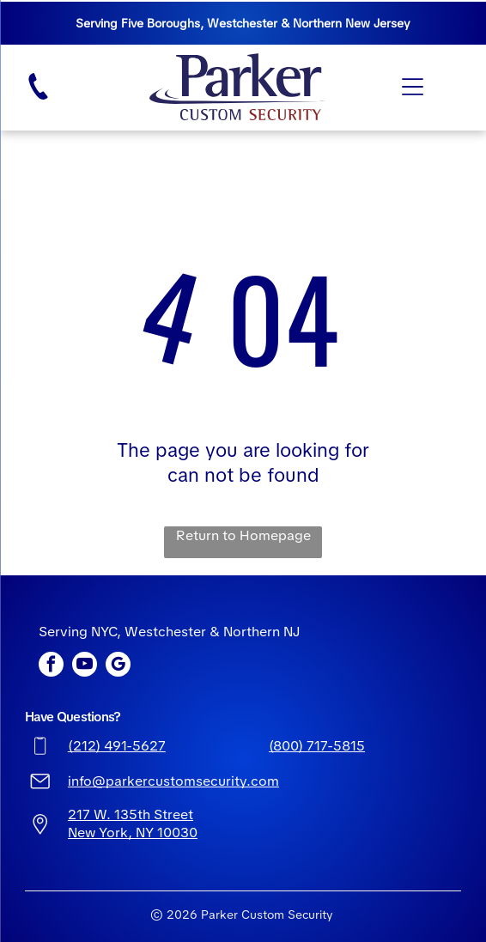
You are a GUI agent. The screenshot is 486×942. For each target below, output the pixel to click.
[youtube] (84, 666)
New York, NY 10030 (132, 832)
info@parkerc (111, 781)
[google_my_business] (118, 666)
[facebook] (51, 666)
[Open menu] (413, 87)
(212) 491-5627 (117, 746)
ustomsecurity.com (217, 781)
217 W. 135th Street (130, 814)
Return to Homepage (243, 535)
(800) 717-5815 (317, 746)
